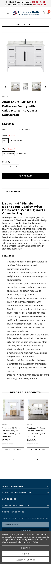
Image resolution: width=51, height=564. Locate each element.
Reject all (25, 553)
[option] (25, 55)
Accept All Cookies (25, 559)
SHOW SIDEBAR (25, 24)
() (49, 12)
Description (12, 191)
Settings (25, 547)
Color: (8, 136)
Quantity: (6, 162)
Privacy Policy (32, 542)
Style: (8, 149)
